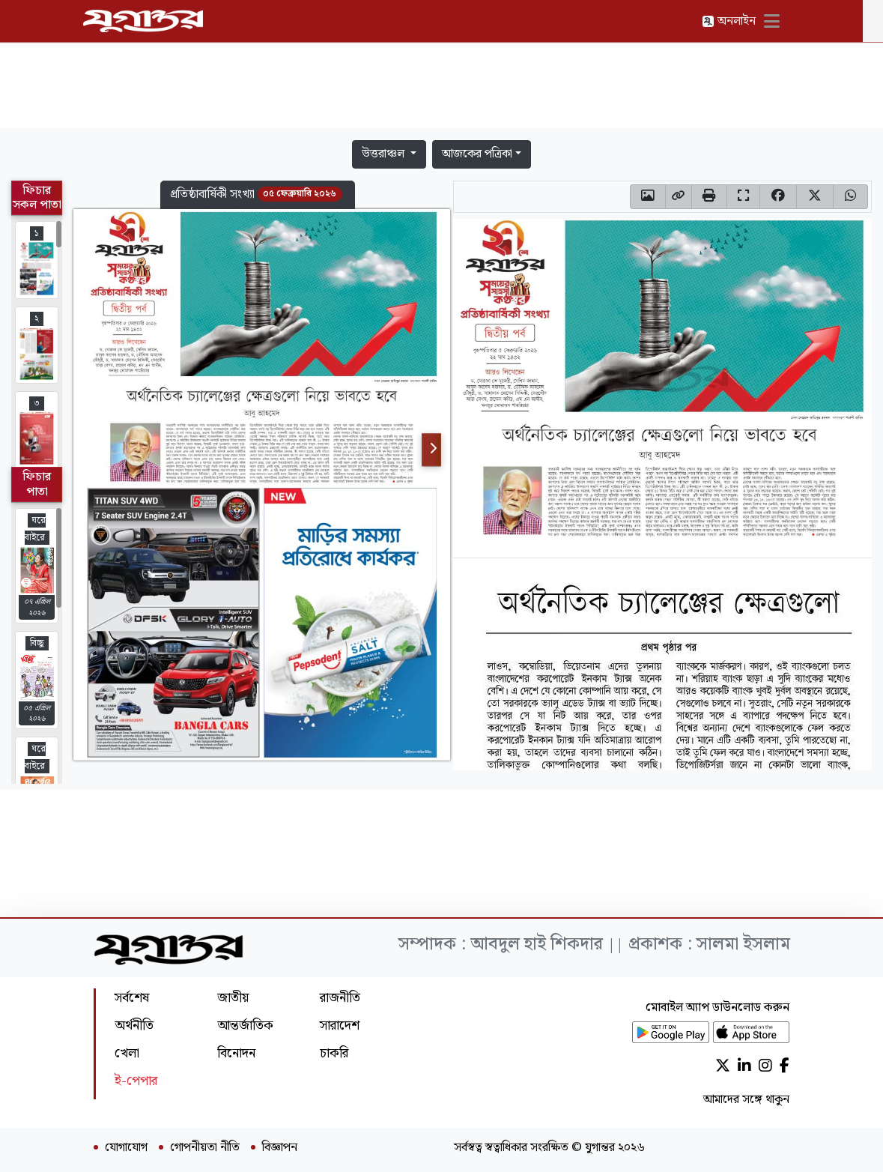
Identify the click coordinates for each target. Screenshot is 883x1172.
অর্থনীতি (134, 1025)
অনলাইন (739, 21)
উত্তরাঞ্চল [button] (384, 154)
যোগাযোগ (126, 1148)
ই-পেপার (136, 1081)
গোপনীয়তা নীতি (205, 1148)
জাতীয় (233, 998)
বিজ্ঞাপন (279, 1148)
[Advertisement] (441, 88)
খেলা (127, 1053)
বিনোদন (236, 1053)
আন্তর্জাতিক (245, 1025)
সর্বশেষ (132, 998)
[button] (257, 195)
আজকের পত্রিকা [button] (477, 154)
